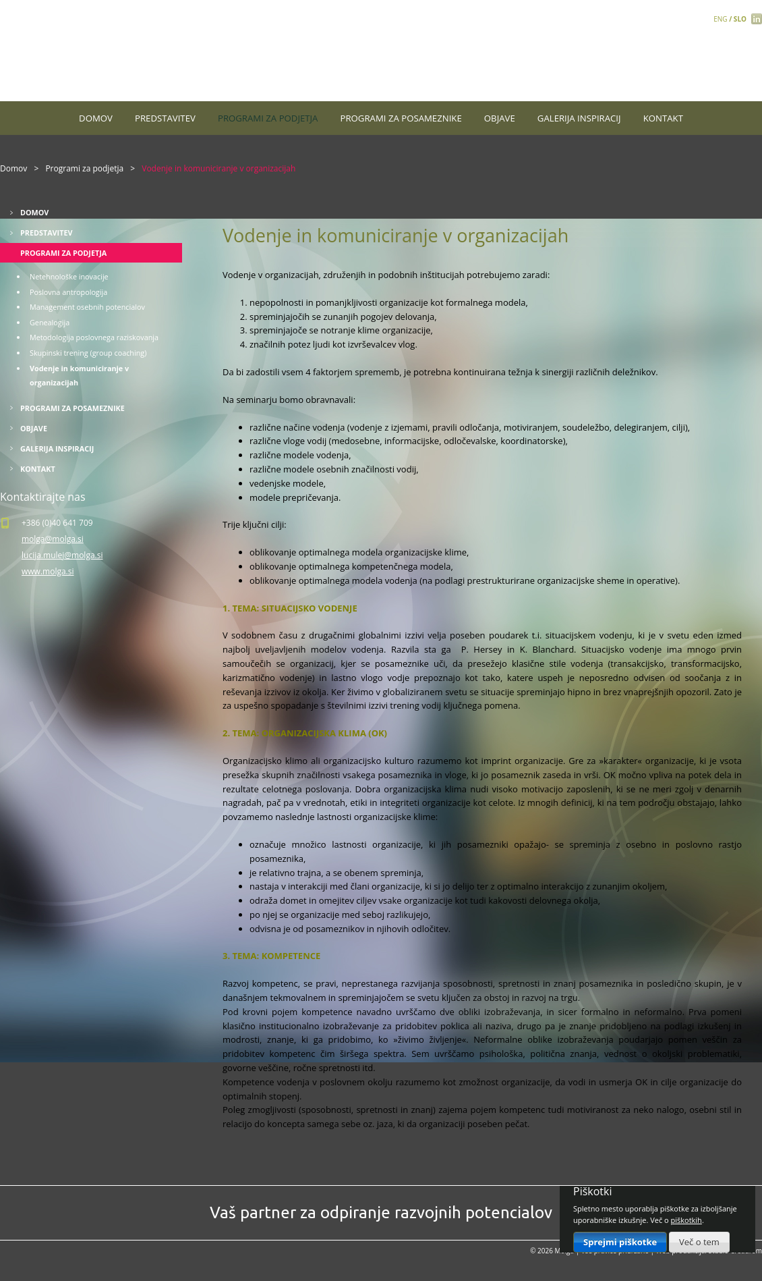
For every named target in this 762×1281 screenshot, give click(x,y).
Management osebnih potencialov (87, 307)
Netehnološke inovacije (69, 276)
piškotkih (686, 1220)
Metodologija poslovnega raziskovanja (94, 337)
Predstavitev (165, 118)
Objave (499, 118)
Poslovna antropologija (68, 292)
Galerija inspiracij (579, 118)
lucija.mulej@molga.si (62, 555)
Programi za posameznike (401, 118)
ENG (720, 19)
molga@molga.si (53, 539)
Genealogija (49, 322)
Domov (96, 118)
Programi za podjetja (268, 118)
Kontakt (663, 118)
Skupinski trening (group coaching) (88, 353)
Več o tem (699, 1242)
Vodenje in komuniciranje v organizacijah (79, 375)
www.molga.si (48, 571)
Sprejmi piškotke (620, 1242)
